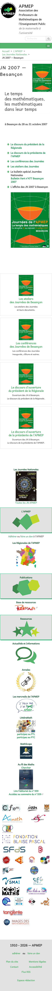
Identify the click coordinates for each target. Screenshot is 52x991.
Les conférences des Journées (27, 161)
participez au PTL (26, 734)
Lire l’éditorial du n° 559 (26, 791)
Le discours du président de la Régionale (27, 146)
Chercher (26, 768)
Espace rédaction (26, 980)
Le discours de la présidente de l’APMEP (28, 154)
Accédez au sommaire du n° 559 (25, 794)
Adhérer (12, 536)
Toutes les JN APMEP (26, 502)
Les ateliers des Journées (25, 166)
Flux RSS (26, 972)
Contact (14, 967)
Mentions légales (37, 961)
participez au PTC (26, 737)
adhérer (16, 953)
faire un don (26, 536)
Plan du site (12, 961)
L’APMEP (17, 51)
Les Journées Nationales (14, 54)
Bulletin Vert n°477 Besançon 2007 (27, 180)
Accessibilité (35, 967)
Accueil (5, 51)
